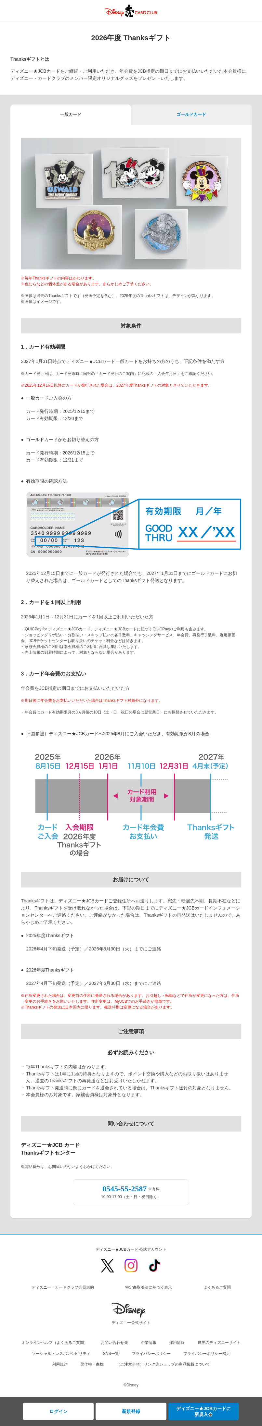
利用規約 (60, 1364)
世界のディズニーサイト (219, 1342)
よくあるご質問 (217, 1287)
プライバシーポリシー (151, 1353)
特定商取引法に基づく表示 (148, 1287)
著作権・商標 (92, 1364)
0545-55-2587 (124, 1188)
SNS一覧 (111, 1353)
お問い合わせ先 (114, 1342)
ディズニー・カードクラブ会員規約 (63, 1287)
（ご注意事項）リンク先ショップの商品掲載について (163, 1364)
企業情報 (148, 1342)
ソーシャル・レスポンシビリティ (61, 1353)
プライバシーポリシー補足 (206, 1353)
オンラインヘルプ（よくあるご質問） (54, 1342)
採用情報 (177, 1342)
